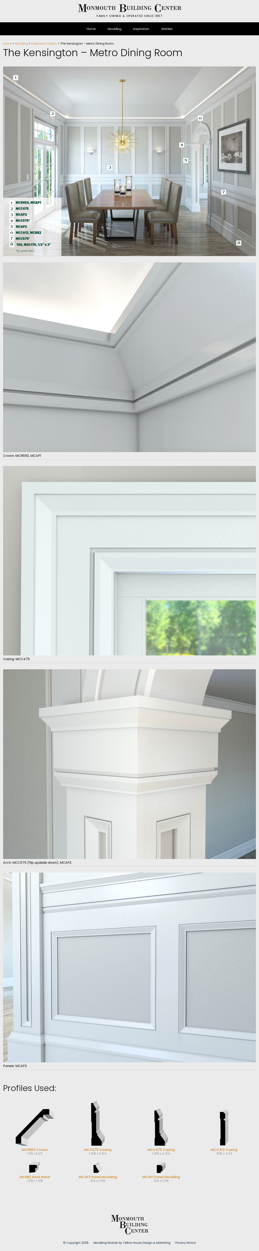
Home (91, 29)
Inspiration (141, 29)
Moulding (114, 29)
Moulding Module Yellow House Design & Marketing (131, 1243)
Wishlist (167, 29)
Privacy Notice (185, 1243)
